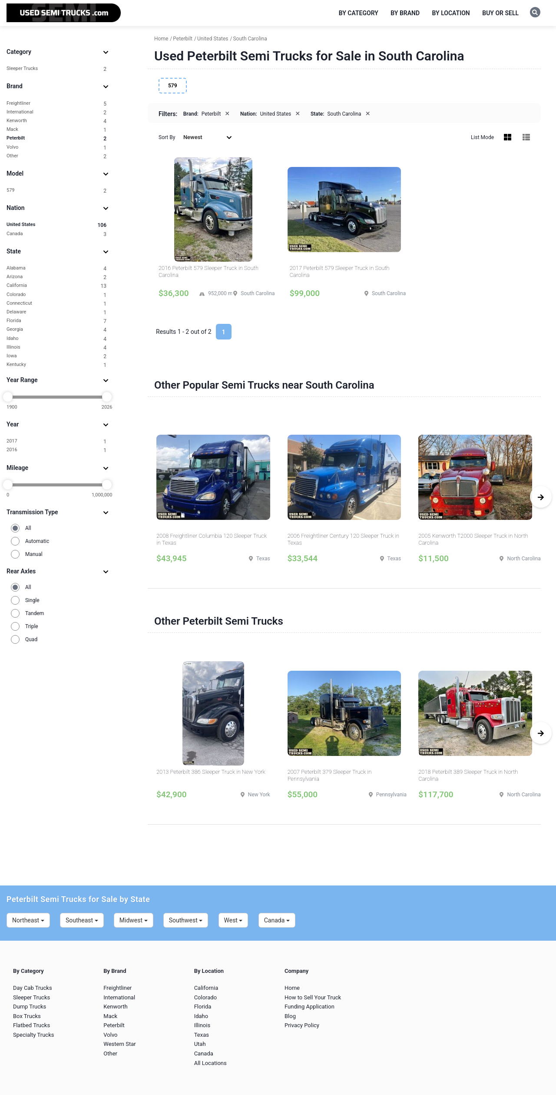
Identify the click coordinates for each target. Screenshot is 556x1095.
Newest (207, 137)
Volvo (56, 147)
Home (292, 988)
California (56, 286)
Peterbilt (56, 138)
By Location (451, 13)
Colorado (56, 295)
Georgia (56, 329)
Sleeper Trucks (56, 69)
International (56, 112)
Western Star (119, 1044)
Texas (201, 1035)
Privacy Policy (302, 1025)
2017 (56, 441)
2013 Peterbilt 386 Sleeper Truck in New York (210, 772)
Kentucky (56, 365)
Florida (56, 321)
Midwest (133, 920)
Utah (200, 1044)
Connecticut (56, 303)
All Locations (210, 1063)
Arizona (56, 277)
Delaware (56, 312)
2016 (56, 450)
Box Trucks (27, 1016)
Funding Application (309, 1006)
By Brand (405, 13)
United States (56, 225)
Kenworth (56, 121)
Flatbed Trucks (31, 1025)
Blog (290, 1016)
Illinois (56, 347)
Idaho (56, 339)
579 (56, 190)
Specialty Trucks (33, 1035)
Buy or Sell (500, 13)
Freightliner (56, 103)
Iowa (56, 356)
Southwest (186, 920)
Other (56, 156)
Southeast (82, 920)
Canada (56, 234)
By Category (358, 13)
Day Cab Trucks (32, 988)
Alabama (56, 268)
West (233, 920)
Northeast (28, 920)
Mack (56, 129)
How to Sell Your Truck (313, 997)
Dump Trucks (29, 1006)
